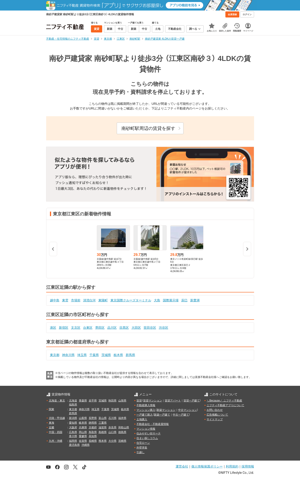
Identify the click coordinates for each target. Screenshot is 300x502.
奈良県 (112, 427)
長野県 (93, 418)
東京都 (54, 355)
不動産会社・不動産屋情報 (152, 424)
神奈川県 (68, 355)
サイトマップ (215, 419)
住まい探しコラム (147, 438)
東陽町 (103, 300)
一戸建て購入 (144, 414)
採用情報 (248, 466)
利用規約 (232, 466)
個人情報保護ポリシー (207, 466)
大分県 (112, 440)
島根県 (103, 432)
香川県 (73, 436)
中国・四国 (55, 432)
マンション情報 (145, 428)
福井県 (122, 418)
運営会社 (182, 466)
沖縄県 (86, 444)
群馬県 (130, 355)
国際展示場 (171, 300)
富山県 (103, 418)
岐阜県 (83, 422)
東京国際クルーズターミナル (130, 300)
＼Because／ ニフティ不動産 (224, 400)
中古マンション (187, 410)
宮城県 (103, 400)
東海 (51, 422)
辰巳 (184, 300)
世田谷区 (150, 327)
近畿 (51, 427)
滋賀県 (103, 427)
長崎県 (93, 440)
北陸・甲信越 (57, 418)
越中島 (54, 300)
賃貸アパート (173, 400)
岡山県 (83, 432)
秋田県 (112, 400)
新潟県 (73, 418)
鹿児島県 (74, 444)
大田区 (136, 327)
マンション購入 (145, 410)
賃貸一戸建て (191, 400)
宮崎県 (122, 440)
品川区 (112, 327)
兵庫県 (83, 427)
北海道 (73, 400)
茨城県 (106, 355)
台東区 (88, 327)
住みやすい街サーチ (148, 433)
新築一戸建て (162, 414)
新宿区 (63, 327)
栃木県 (118, 355)
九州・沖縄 (55, 440)
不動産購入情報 (145, 405)
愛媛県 (83, 436)
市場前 (75, 300)
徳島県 (122, 432)
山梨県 (83, 418)
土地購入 (141, 419)
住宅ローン (143, 442)
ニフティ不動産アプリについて (225, 405)
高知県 (93, 436)
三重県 (103, 422)
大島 (157, 300)
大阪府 (73, 427)
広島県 (73, 432)
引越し (140, 452)
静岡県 (93, 422)
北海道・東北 (57, 400)
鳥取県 (93, 432)
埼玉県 (82, 355)
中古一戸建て (181, 414)
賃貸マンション (152, 400)
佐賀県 (83, 440)
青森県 (83, 400)
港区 (53, 327)
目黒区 (124, 327)
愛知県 (73, 422)
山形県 (122, 400)
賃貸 (139, 400)
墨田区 (100, 327)
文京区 (75, 327)
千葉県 (94, 355)
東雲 (65, 300)
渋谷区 (163, 327)
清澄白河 (89, 300)
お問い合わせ (215, 410)
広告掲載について (217, 414)
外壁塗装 (141, 447)
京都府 (93, 427)
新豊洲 (195, 300)
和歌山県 (123, 427)
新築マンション (166, 410)
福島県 (73, 404)
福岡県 (73, 440)
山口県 (112, 432)
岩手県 (93, 400)
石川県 (112, 418)
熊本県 (103, 440)
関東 (51, 409)
